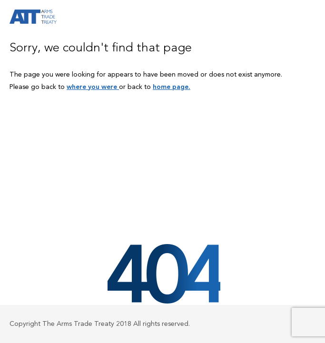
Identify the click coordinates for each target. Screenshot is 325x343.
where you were (93, 87)
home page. (171, 87)
